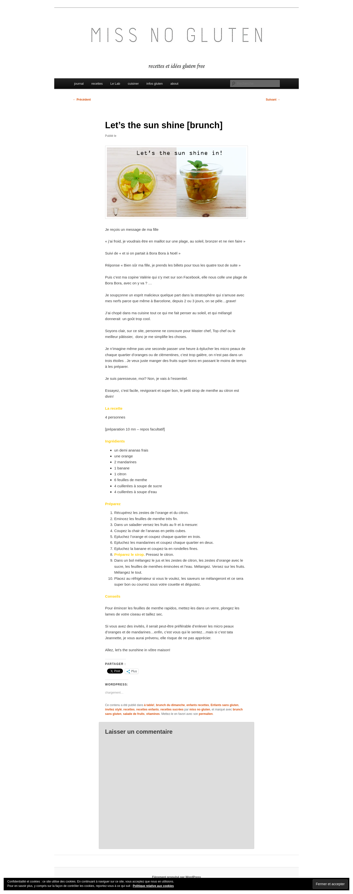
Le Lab (115, 83)
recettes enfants (147, 709)
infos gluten (154, 83)
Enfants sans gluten (224, 705)
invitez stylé (113, 709)
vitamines (153, 714)
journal (79, 83)
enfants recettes (198, 705)
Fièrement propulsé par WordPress (176, 877)
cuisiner (133, 83)
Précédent (82, 99)
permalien (206, 714)
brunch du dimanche (170, 705)
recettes (97, 83)
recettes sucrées (172, 709)
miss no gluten (199, 709)
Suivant (273, 99)
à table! (149, 705)
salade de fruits (133, 714)
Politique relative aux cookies (153, 886)
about (174, 83)
